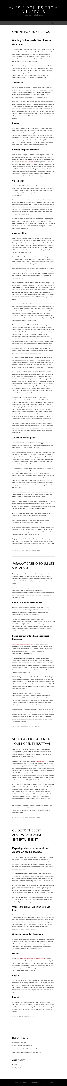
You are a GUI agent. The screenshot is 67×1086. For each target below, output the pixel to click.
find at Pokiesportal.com (29, 162)
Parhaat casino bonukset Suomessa (22, 644)
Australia (20, 1016)
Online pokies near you (31, 31)
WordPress (34, 1082)
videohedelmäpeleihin (42, 761)
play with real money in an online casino (33, 958)
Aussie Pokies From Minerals (33, 9)
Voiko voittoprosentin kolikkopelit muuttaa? (24, 1049)
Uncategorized (22, 550)
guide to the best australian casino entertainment (27, 834)
